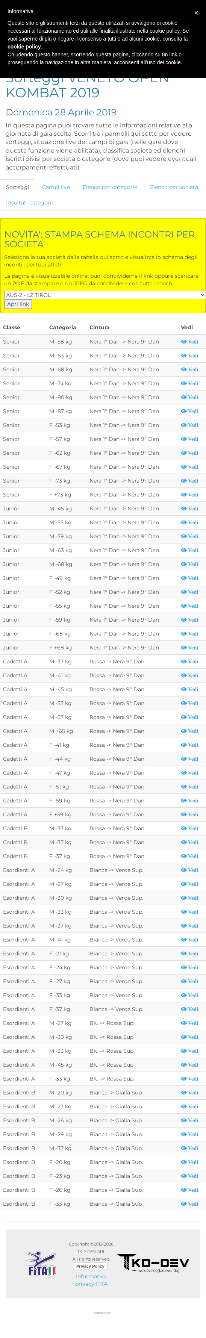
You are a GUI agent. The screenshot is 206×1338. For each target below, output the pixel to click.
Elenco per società (174, 187)
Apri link (18, 304)
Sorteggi (17, 187)
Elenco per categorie (110, 187)
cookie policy (24, 47)
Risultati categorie (30, 202)
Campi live (56, 187)
